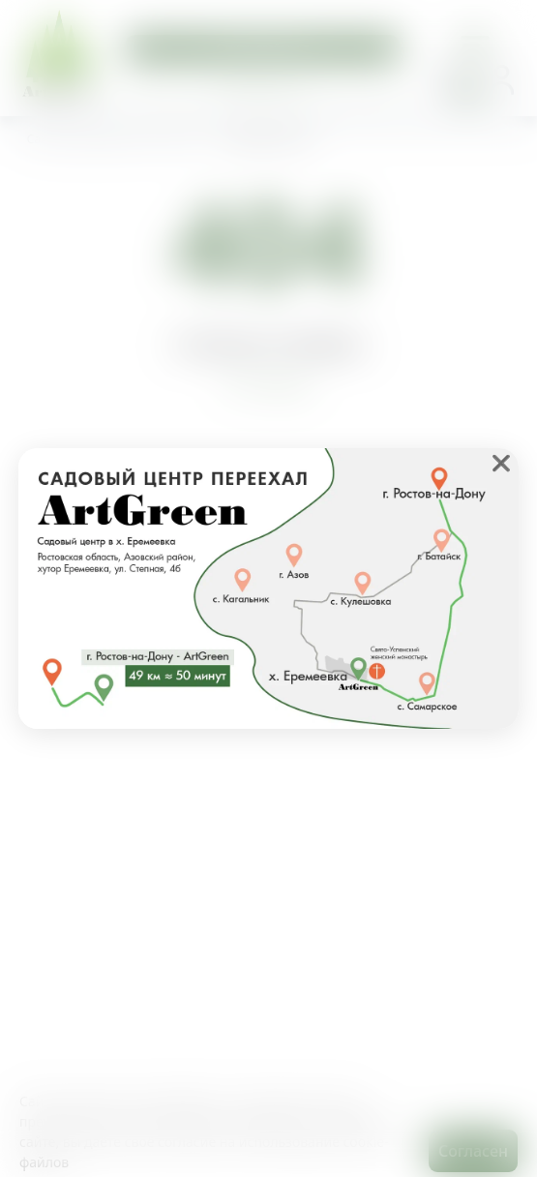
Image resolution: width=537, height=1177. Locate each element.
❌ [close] (501, 462)
